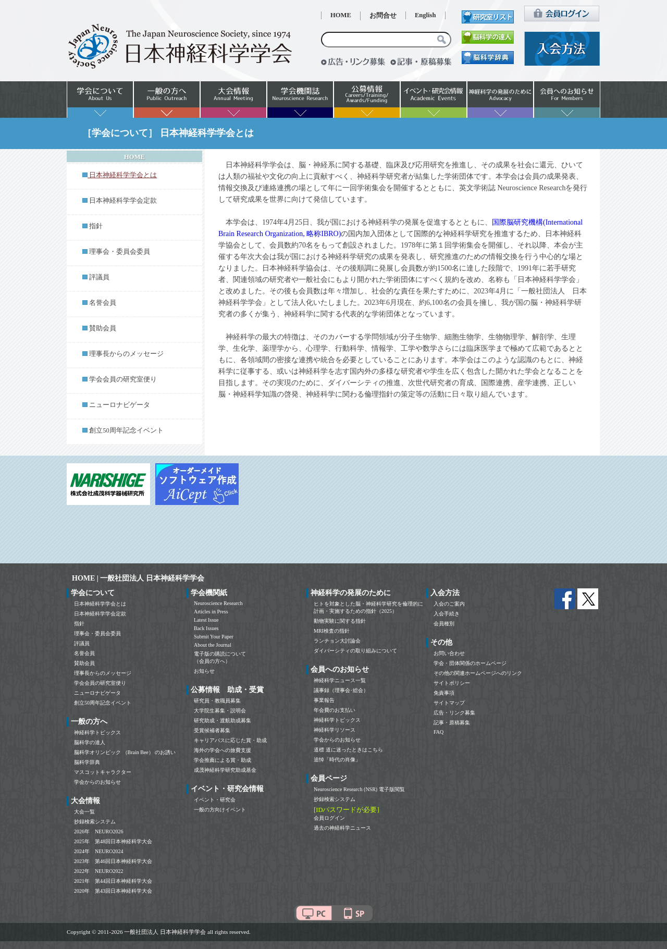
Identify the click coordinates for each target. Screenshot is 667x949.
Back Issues (206, 628)
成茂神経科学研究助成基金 (225, 770)
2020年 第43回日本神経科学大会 (113, 891)
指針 (96, 226)
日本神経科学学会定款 (123, 200)
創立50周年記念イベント (126, 430)
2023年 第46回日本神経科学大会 (113, 861)
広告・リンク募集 (454, 713)
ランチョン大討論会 (337, 641)
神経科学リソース (334, 730)
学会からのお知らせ (97, 782)
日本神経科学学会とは (100, 604)
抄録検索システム (95, 821)
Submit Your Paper (213, 636)
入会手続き (447, 614)
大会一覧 (84, 812)
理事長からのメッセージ (126, 354)
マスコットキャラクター (102, 772)
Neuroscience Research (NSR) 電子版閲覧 (359, 789)
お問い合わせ (449, 653)
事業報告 (324, 700)
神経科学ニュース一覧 (340, 680)
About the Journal (212, 645)
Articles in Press (211, 611)
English (425, 15)
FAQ (438, 732)
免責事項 (444, 693)
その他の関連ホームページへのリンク (478, 673)
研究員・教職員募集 (217, 701)
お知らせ (204, 671)
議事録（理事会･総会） (341, 690)
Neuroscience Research (218, 603)
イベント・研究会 (215, 800)
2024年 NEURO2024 (98, 851)
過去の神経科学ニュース (342, 828)
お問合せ (383, 15)
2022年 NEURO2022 (98, 871)
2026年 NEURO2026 (98, 831)
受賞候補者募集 (212, 730)
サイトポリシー (452, 683)
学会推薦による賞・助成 (222, 760)
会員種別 (444, 623)
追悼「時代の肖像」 (337, 759)
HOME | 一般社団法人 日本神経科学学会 (138, 578)
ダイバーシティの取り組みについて (355, 651)
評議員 (99, 277)
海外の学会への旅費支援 (222, 750)
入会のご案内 (449, 604)
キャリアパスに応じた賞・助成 (230, 740)
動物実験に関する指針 (340, 621)
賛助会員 (102, 328)
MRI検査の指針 (332, 631)
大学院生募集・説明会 (220, 710)
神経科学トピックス (97, 732)
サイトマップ (449, 703)
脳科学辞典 (87, 762)
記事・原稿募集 (452, 722)
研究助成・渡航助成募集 (222, 720)
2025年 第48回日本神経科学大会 (113, 841)
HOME (340, 15)
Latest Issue (206, 620)
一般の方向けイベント (220, 809)
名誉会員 (102, 302)
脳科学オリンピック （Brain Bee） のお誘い (125, 752)
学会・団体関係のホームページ (470, 663)
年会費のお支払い (334, 710)
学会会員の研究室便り (123, 379)
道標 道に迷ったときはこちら (348, 750)
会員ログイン (329, 818)
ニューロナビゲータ (119, 405)
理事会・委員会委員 (119, 251)
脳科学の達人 (89, 742)
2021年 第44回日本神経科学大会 (113, 881)
